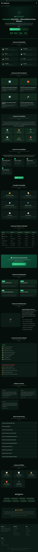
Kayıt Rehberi (24, 29)
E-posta (2, 541)
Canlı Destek (3, 539)
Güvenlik (27, 528)
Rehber (27, 533)
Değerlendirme (28, 534)
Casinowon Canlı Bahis (7, 502)
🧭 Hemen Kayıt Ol (19, 178)
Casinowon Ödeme (31, 502)
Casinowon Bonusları (30, 499)
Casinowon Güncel (15, 499)
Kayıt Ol (15, 531)
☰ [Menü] (36, 3)
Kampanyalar (28, 531)
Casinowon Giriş (6, 499)
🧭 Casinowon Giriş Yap (15, 29)
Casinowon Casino (16, 502)
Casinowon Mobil (23, 502)
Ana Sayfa (2, 5)
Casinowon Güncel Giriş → (19, 265)
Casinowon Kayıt (22, 499)
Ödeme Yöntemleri (16, 533)
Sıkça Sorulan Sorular (17, 534)
